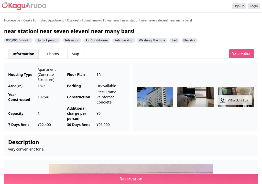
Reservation (242, 53)
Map (75, 53)
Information (23, 53)
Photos (53, 53)
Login (254, 6)
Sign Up (239, 6)
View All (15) (234, 100)
